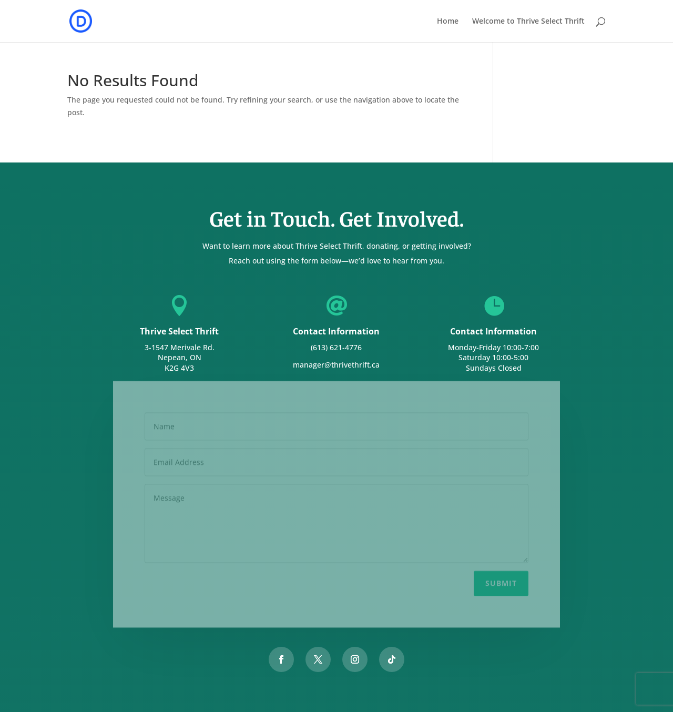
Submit (501, 580)
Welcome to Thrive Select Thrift (528, 21)
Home (447, 21)
